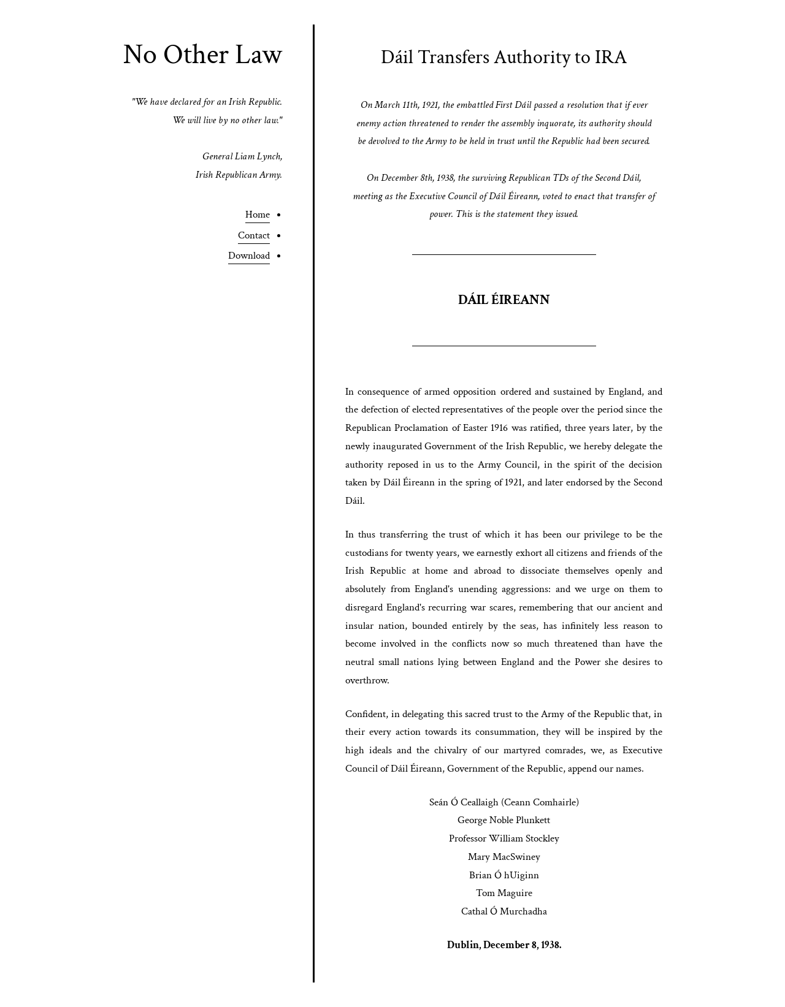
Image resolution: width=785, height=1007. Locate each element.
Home (257, 214)
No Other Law (202, 54)
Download (249, 255)
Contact (254, 235)
